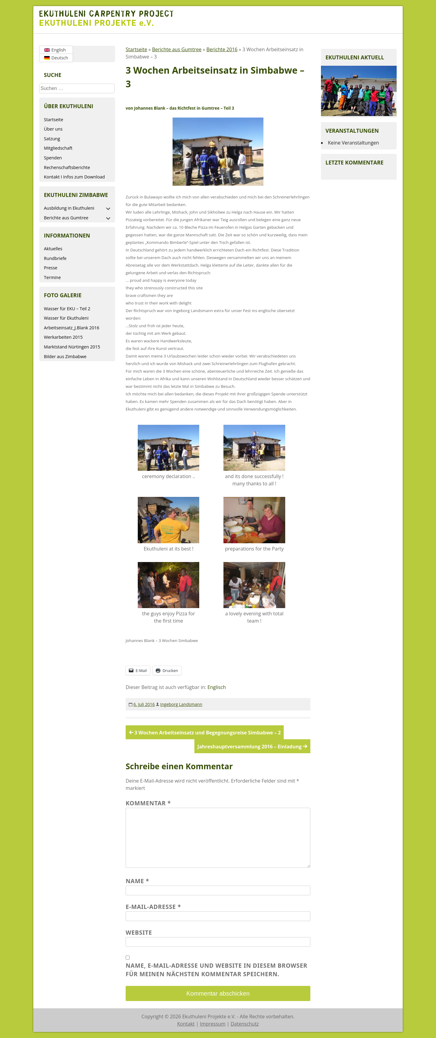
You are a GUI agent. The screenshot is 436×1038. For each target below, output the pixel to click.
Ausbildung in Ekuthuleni (69, 208)
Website (139, 932)
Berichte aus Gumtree (66, 218)
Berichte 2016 (222, 49)
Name (137, 881)
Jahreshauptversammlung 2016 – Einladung (249, 746)
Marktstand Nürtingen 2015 (72, 347)
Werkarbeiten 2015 (63, 337)
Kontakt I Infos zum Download (74, 177)
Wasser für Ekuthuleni (66, 318)
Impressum (212, 1023)
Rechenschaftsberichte (67, 167)
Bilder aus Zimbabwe (65, 356)
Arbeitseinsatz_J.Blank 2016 (71, 328)
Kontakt (186, 1023)
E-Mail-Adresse (153, 907)
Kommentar (148, 803)
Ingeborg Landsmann (181, 704)
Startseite (53, 119)
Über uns (53, 129)
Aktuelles (53, 248)
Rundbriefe (55, 258)
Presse (50, 268)
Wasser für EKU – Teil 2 (67, 308)
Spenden (53, 158)
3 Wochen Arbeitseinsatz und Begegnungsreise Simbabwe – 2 (207, 732)
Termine (52, 277)
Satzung (52, 138)
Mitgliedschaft (58, 148)
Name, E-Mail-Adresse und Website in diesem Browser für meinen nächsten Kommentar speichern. (216, 969)
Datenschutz (245, 1023)
